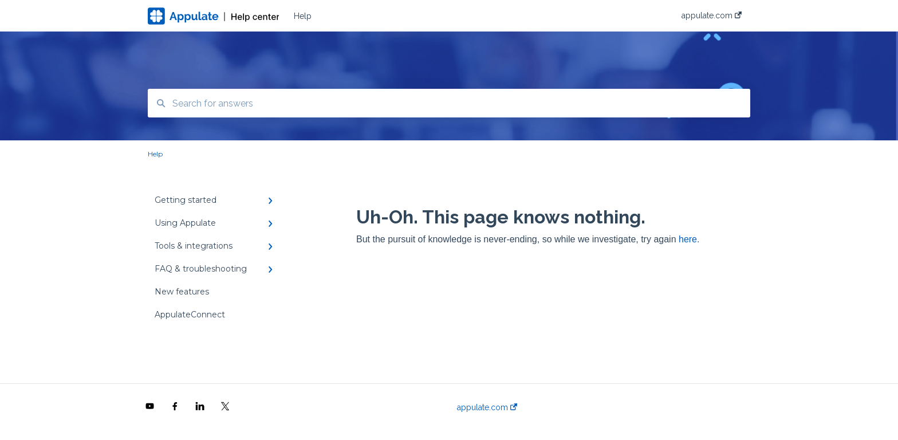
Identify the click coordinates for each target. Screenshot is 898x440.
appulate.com (487, 407)
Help (303, 16)
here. (689, 239)
